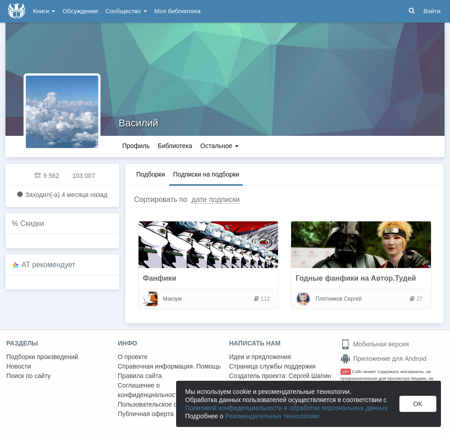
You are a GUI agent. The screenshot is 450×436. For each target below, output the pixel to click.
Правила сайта (140, 375)
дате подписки (215, 199)
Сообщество (126, 11)
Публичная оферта (146, 413)
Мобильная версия (374, 344)
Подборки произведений (42, 356)
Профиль (135, 145)
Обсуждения (80, 11)
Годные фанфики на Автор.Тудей (356, 278)
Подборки (150, 174)
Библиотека (175, 145)
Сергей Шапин (309, 375)
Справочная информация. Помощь (169, 366)
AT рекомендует (49, 264)
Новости (18, 366)
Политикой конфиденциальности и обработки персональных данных (286, 408)
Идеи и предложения (260, 356)
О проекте (133, 356)
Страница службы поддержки (272, 366)
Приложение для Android (383, 359)
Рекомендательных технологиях (272, 416)
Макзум (172, 299)
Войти (431, 11)
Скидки (32, 223)
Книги (44, 11)
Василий (138, 123)
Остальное (220, 145)
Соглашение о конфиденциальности (150, 390)
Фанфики (160, 278)
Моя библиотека (177, 11)
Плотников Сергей (339, 299)
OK (417, 403)
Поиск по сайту (28, 375)
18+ (345, 371)
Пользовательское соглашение (163, 404)
